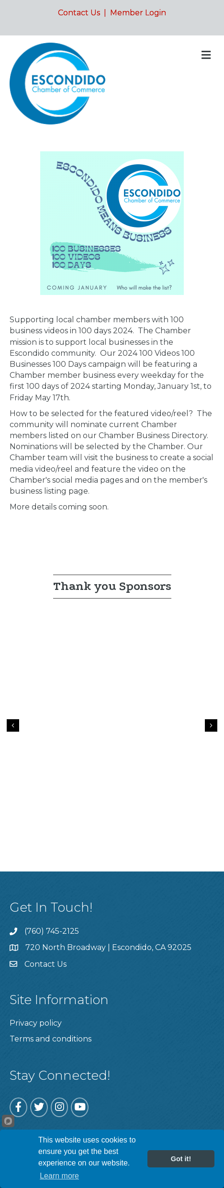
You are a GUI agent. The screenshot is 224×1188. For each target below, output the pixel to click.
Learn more (59, 1176)
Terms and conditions (50, 1038)
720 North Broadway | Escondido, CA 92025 (108, 947)
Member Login (138, 12)
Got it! (181, 1159)
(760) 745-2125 (51, 931)
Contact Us (79, 12)
